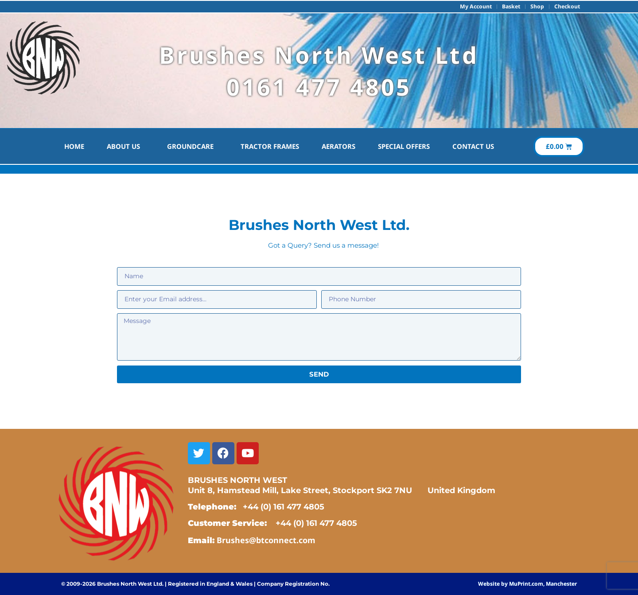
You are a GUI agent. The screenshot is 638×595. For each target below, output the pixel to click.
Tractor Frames (270, 146)
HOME (74, 146)
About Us (125, 146)
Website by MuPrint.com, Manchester (527, 583)
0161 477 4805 (319, 86)
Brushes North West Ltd (318, 54)
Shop (536, 7)
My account (471, 7)
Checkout (566, 7)
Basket (508, 7)
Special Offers (404, 146)
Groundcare (192, 146)
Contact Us (473, 146)
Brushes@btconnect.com (266, 540)
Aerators (338, 146)
